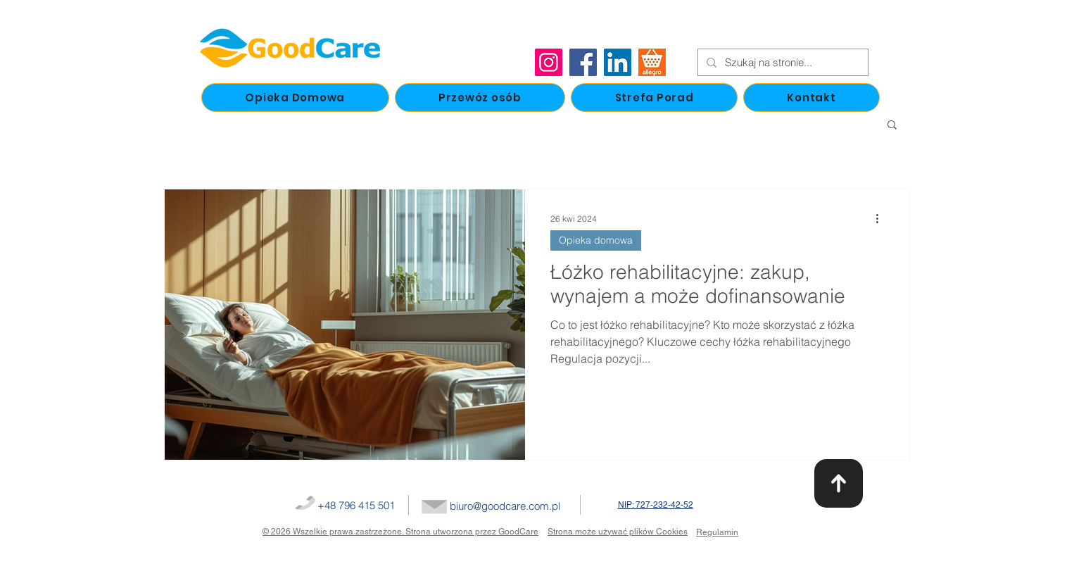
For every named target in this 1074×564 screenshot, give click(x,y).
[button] (892, 125)
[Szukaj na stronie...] (781, 62)
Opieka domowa (596, 240)
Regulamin (717, 532)
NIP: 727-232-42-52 (655, 505)
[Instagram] (548, 62)
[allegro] (652, 62)
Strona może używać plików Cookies (618, 532)
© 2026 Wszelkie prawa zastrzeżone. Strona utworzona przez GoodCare (400, 532)
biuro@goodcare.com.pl (505, 506)
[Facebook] (583, 62)
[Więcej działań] (881, 218)
